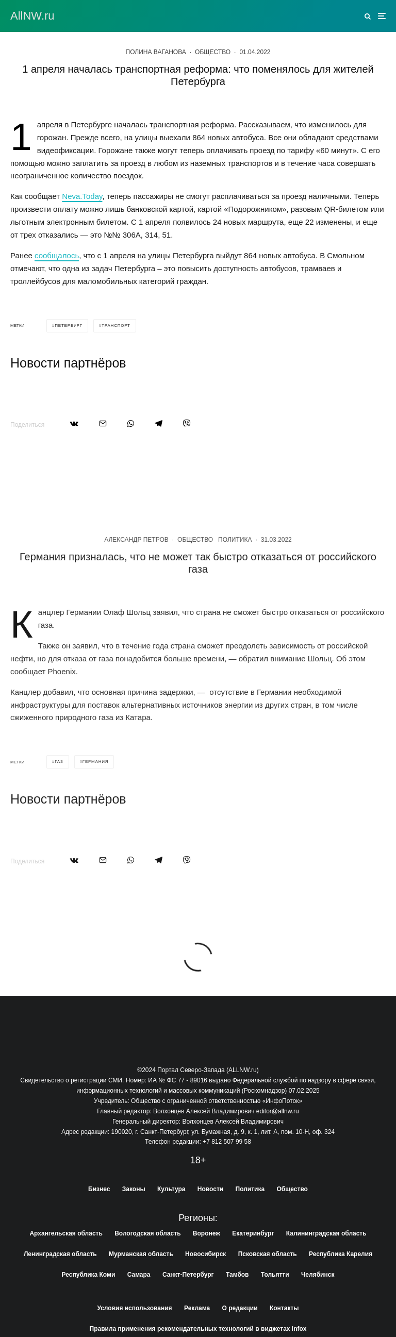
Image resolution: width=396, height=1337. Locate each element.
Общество (212, 52)
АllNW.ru (32, 16)
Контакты (284, 1308)
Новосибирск (205, 1254)
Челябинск (317, 1274)
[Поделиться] (74, 423)
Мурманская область (141, 1254)
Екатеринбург (253, 1233)
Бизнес (99, 1189)
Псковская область (267, 1254)
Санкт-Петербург (188, 1274)
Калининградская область (326, 1233)
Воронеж (206, 1233)
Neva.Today (82, 196)
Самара (139, 1274)
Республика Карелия (340, 1254)
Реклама (197, 1308)
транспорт (116, 325)
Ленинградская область (60, 1254)
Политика (235, 581)
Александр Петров (136, 581)
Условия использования (134, 1308)
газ (59, 803)
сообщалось (57, 255)
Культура (171, 1189)
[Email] (103, 423)
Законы (133, 1189)
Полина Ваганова (156, 52)
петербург (68, 325)
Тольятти (275, 1274)
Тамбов (237, 1274)
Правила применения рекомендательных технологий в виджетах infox (198, 1328)
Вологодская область (147, 1233)
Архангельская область (65, 1233)
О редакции (240, 1308)
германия (95, 803)
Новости (210, 1189)
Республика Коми (89, 1274)
